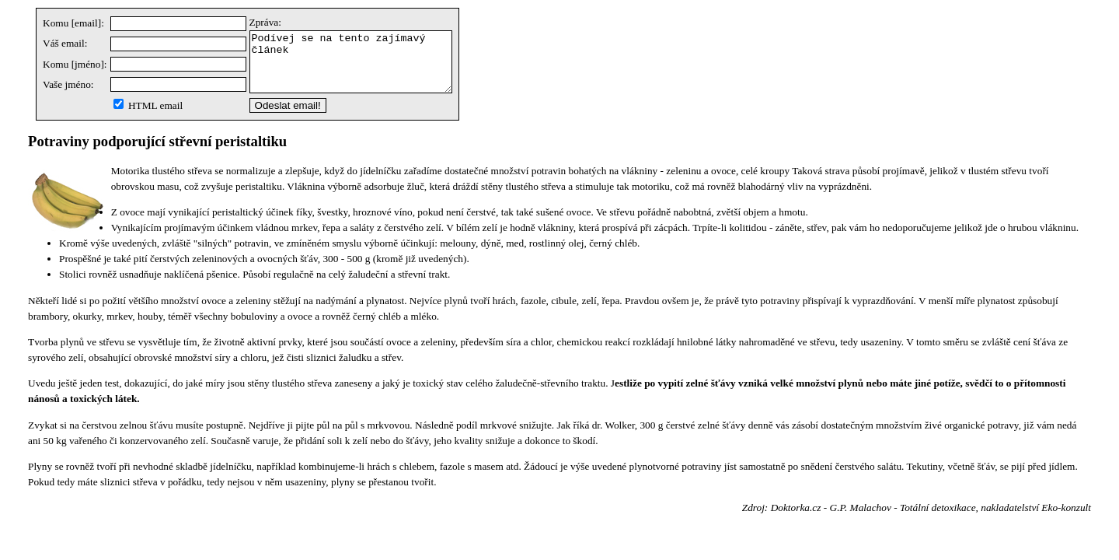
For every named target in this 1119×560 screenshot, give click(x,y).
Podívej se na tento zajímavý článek (362, 67)
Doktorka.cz (796, 519)
